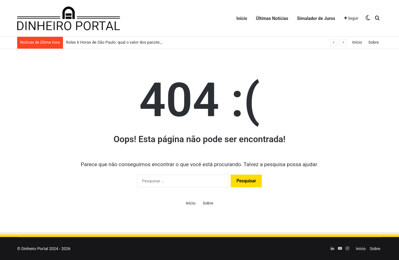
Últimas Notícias (272, 18)
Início (241, 18)
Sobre (373, 42)
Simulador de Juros (316, 18)
